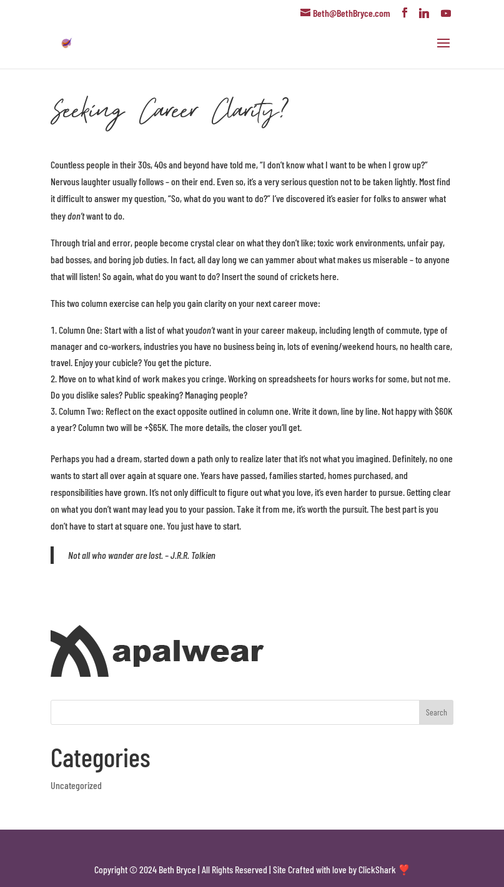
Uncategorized (76, 785)
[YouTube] (446, 13)
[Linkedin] (424, 13)
